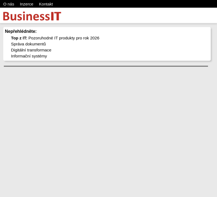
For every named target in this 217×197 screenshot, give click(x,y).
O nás (8, 4)
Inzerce (26, 4)
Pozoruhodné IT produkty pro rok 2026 (55, 38)
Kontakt (46, 4)
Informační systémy (29, 56)
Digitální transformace (31, 50)
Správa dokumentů (28, 44)
